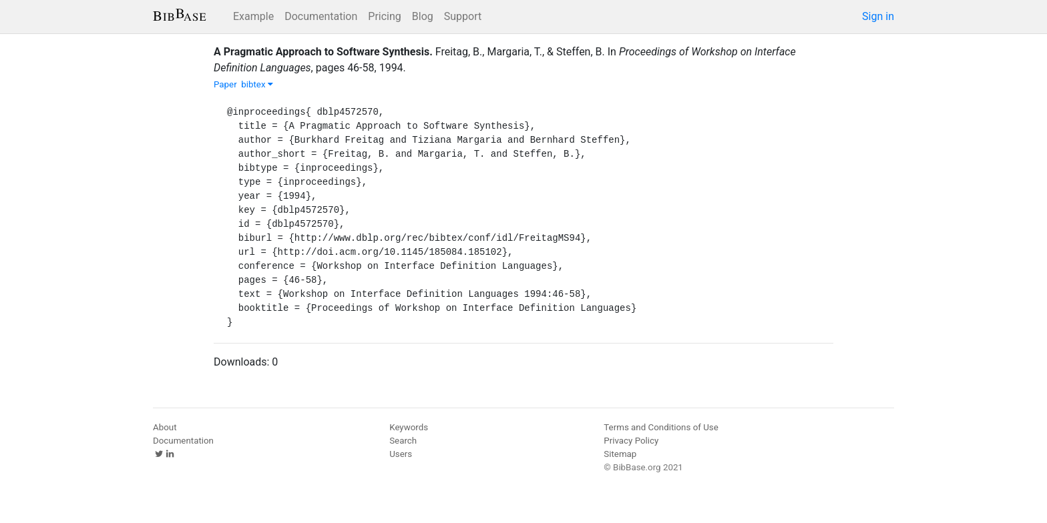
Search (403, 441)
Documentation (320, 16)
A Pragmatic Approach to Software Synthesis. (323, 51)
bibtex (257, 84)
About (165, 427)
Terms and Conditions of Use (661, 427)
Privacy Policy (631, 441)
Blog (422, 16)
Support (462, 16)
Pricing (384, 16)
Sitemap (620, 454)
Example (253, 16)
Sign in (878, 16)
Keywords (408, 427)
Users (400, 454)
